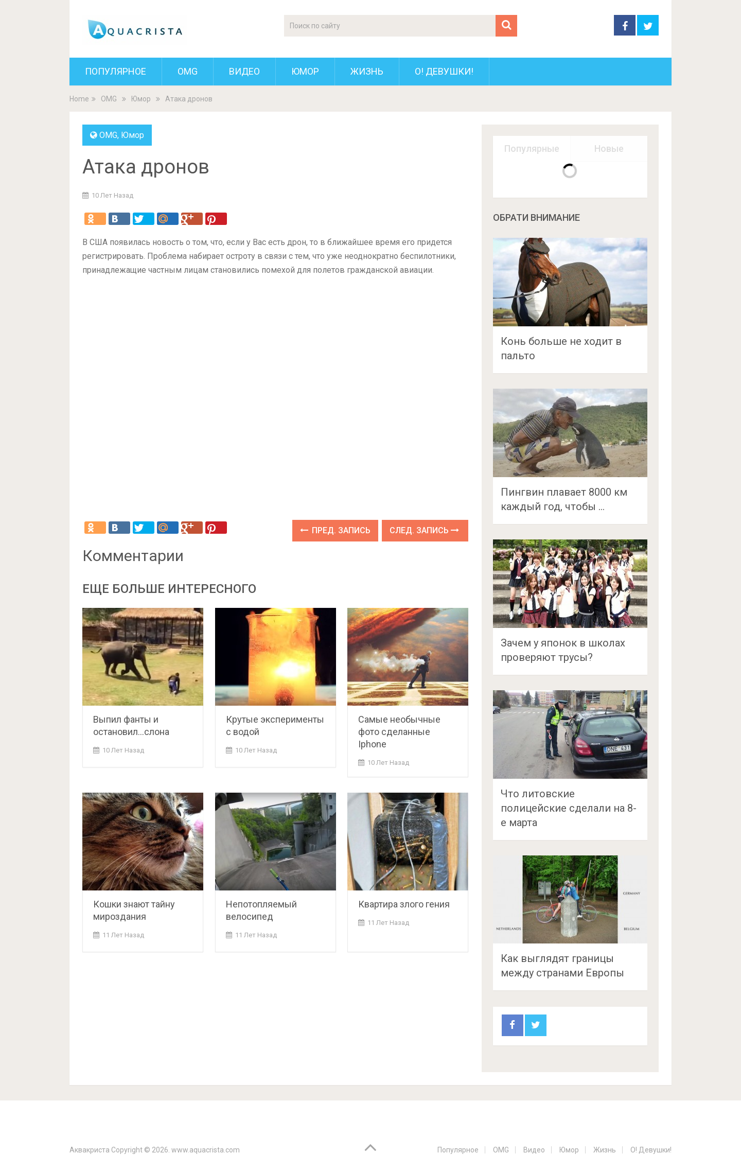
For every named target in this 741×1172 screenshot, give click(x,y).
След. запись (424, 530)
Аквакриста (89, 1150)
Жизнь (366, 71)
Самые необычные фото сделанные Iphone (399, 731)
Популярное (115, 71)
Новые (609, 148)
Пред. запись (335, 530)
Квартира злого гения (404, 904)
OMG (188, 71)
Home (79, 99)
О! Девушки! (444, 71)
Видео (244, 71)
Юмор (305, 71)
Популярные (531, 148)
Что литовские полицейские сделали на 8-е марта (569, 808)
